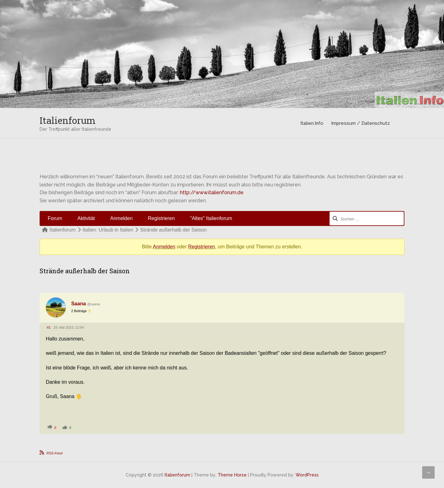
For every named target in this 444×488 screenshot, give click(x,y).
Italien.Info (311, 123)
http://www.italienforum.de (212, 192)
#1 (49, 327)
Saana (78, 303)
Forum (55, 218)
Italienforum (68, 120)
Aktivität (86, 218)
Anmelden (121, 218)
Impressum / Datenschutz (360, 123)
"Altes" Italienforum (211, 218)
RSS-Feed (54, 453)
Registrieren (161, 218)
